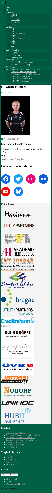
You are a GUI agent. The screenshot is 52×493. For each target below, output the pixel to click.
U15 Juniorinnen (18, 38)
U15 (13, 36)
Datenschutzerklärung (15, 484)
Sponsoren (10, 67)
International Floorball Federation (20, 437)
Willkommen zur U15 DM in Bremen (27, 74)
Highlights (15, 53)
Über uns (10, 60)
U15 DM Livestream (20, 81)
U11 (13, 43)
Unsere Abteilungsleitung (22, 62)
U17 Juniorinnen (18, 34)
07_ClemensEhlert (10, 139)
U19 (13, 29)
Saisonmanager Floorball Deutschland (22, 440)
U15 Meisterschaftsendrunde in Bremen (23, 69)
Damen (14, 17)
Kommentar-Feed (13, 462)
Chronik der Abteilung (20, 64)
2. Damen (15, 19)
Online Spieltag (12, 50)
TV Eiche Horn (12, 447)
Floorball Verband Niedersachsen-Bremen (23, 435)
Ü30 (13, 24)
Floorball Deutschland (15, 433)
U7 (12, 48)
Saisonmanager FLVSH (16, 442)
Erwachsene (11, 12)
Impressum (11, 481)
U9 (12, 45)
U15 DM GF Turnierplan (21, 79)
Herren (14, 15)
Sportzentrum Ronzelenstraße (23, 71)
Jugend (9, 27)
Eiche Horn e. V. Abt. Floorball (14, 491)
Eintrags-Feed (12, 460)
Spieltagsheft (16, 57)
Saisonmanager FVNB (15, 445)
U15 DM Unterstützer (20, 76)
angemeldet (14, 149)
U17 (13, 31)
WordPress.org (12, 464)
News (8, 10)
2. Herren (15, 22)
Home (8, 8)
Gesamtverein (12, 479)
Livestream (16, 55)
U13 (13, 41)
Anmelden (10, 457)
